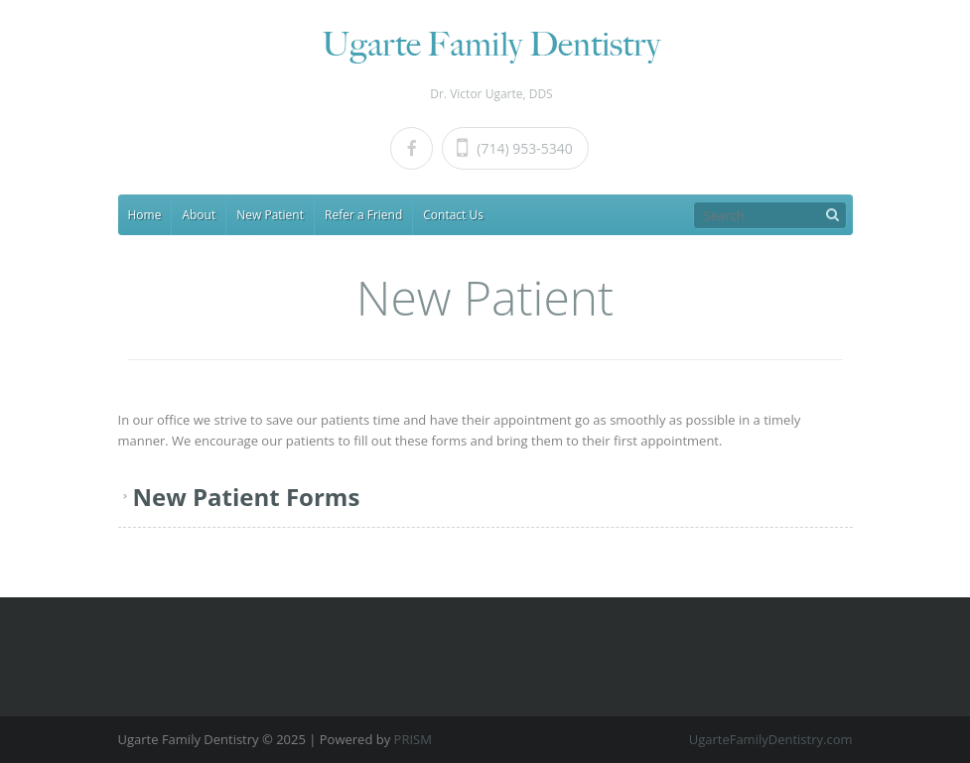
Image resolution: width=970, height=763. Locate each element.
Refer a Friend (363, 214)
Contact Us (453, 214)
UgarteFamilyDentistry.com (771, 739)
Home (145, 214)
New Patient (270, 214)
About (198, 214)
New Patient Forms (246, 496)
